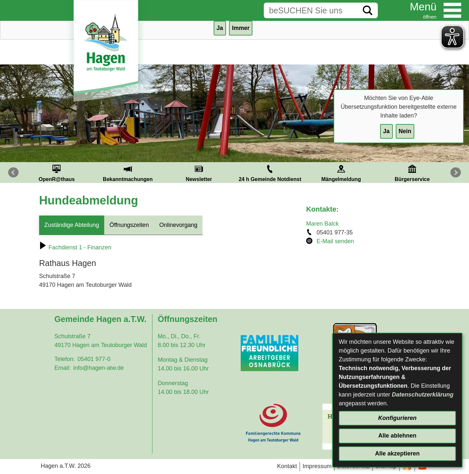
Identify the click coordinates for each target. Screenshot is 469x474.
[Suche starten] (368, 10)
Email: (62, 368)
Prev (13, 172)
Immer (240, 28)
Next (455, 172)
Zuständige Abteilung (71, 225)
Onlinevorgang (178, 225)
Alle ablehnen (397, 435)
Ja (386, 131)
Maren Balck (322, 223)
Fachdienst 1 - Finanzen (75, 247)
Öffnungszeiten (129, 225)
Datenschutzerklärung (422, 394)
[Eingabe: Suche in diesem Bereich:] (311, 10)
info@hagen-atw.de (98, 368)
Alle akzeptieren (397, 453)
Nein (405, 131)
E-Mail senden (335, 241)
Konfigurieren (397, 418)
